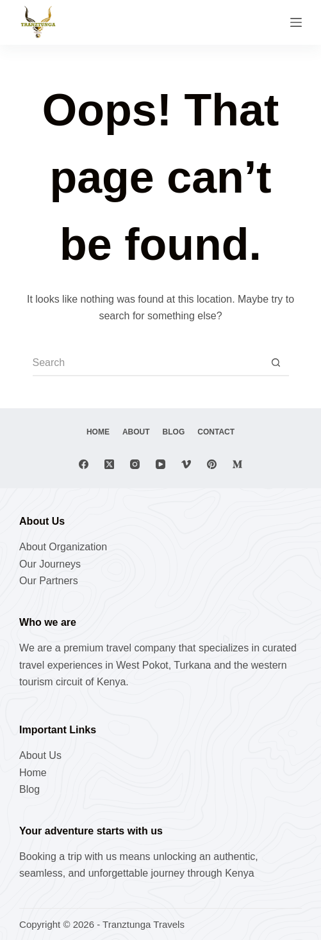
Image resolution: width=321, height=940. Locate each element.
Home (98, 431)
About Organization (63, 546)
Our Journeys (50, 564)
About (136, 431)
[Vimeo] (186, 464)
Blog (174, 431)
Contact (216, 431)
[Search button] (276, 363)
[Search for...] (148, 363)
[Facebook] (83, 464)
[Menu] (296, 22)
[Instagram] (135, 464)
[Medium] (237, 464)
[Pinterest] (212, 464)
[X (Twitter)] (109, 464)
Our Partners (48, 580)
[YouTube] (160, 464)
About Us (40, 755)
